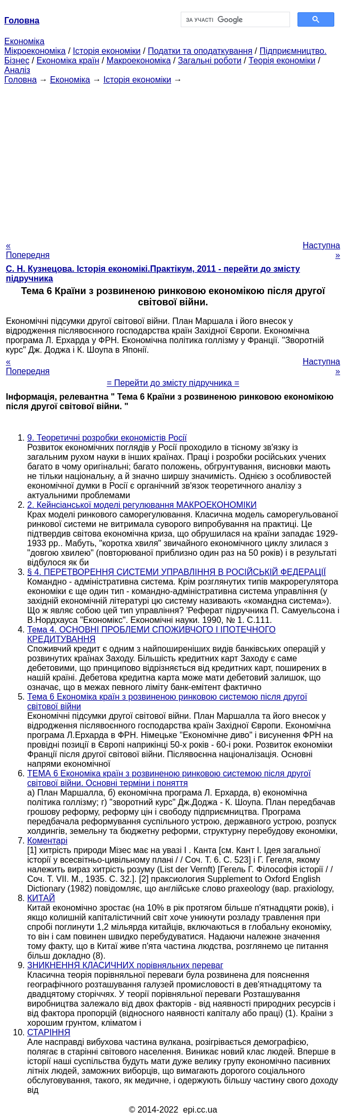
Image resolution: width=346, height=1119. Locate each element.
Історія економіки (107, 50)
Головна (20, 79)
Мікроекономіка (35, 50)
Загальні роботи (210, 60)
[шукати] (234, 20)
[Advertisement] (173, 159)
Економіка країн (67, 60)
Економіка (24, 41)
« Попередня (28, 250)
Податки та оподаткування (200, 50)
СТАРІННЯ (48, 1032)
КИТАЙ (41, 898)
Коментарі (47, 840)
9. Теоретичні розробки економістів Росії (107, 437)
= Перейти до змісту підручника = (173, 382)
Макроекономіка (139, 60)
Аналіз (17, 70)
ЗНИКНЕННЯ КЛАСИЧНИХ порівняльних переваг (125, 965)
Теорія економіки (281, 60)
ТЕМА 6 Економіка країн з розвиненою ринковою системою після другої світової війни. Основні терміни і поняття (169, 778)
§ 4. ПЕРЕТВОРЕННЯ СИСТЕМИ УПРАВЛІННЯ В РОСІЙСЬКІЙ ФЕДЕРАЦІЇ (176, 572)
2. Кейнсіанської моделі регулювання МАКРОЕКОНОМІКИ (142, 504)
